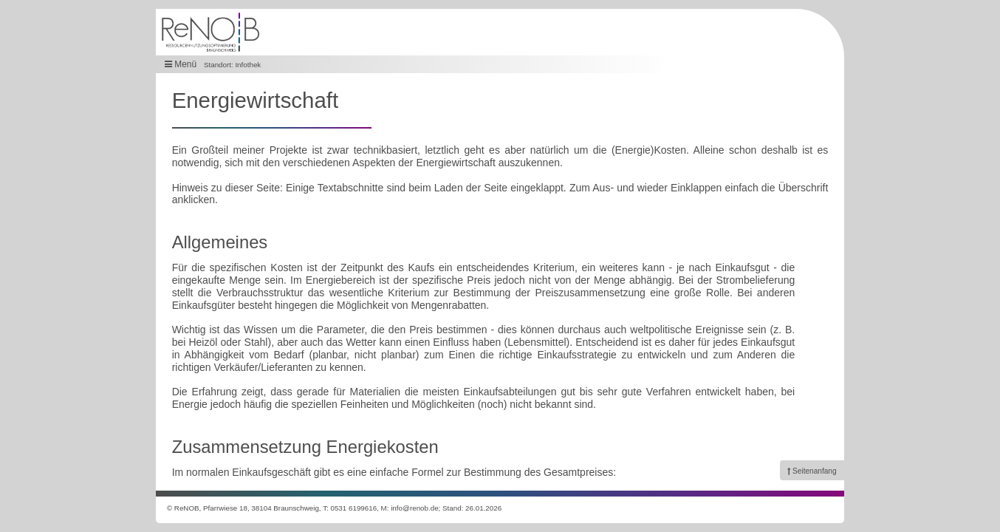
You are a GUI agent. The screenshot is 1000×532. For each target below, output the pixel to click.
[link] (812, 470)
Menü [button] (180, 64)
